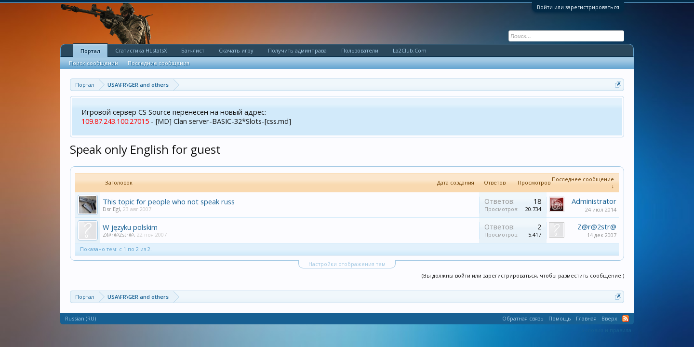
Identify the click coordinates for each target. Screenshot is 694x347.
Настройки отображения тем (347, 263)
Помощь (559, 318)
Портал (90, 50)
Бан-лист (192, 50)
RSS (625, 318)
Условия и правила (606, 330)
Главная (586, 318)
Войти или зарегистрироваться (578, 7)
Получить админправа (297, 50)
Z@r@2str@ (118, 234)
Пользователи (359, 50)
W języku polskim (130, 227)
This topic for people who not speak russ (169, 201)
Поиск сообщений (93, 63)
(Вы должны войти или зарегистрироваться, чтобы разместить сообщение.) (523, 275)
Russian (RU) (80, 318)
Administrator (594, 201)
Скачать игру (236, 50)
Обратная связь (523, 318)
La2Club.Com (410, 50)
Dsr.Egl (111, 209)
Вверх (609, 318)
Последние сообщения (158, 63)
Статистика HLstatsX (141, 50)
